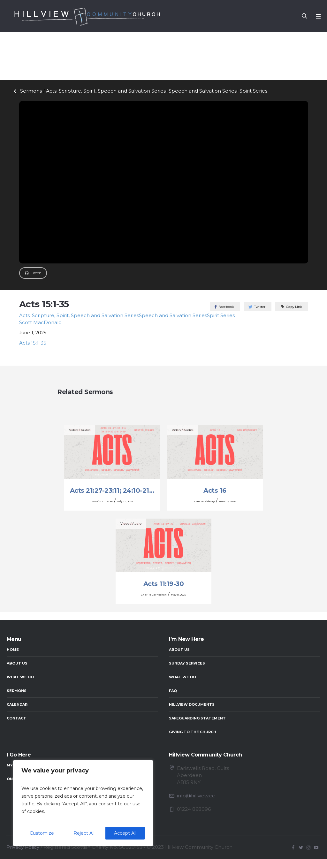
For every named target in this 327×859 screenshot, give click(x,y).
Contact (16, 718)
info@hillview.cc (196, 796)
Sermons (26, 91)
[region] (83, 803)
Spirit (253, 91)
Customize (42, 833)
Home (13, 649)
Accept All (125, 833)
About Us (17, 663)
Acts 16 (214, 490)
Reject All (84, 833)
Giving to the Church (192, 732)
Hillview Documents (192, 704)
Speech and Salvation (203, 91)
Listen (36, 272)
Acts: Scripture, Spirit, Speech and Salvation (106, 91)
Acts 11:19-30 (163, 584)
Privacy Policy (22, 847)
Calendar (17, 704)
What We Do (20, 677)
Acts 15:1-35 (32, 343)
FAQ (173, 690)
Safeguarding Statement (197, 718)
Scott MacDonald (40, 322)
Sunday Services (187, 663)
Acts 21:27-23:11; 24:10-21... (112, 490)
